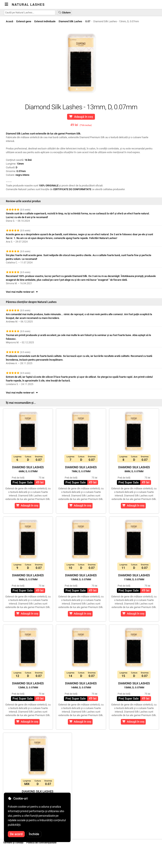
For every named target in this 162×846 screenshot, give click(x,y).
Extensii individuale (45, 21)
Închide (34, 834)
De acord (16, 834)
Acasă (9, 21)
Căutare (64, 12)
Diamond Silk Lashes (70, 21)
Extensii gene (23, 21)
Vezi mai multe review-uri (22, 291)
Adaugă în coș (81, 116)
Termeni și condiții (13, 842)
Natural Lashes (28, 4)
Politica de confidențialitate (41, 842)
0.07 (87, 21)
